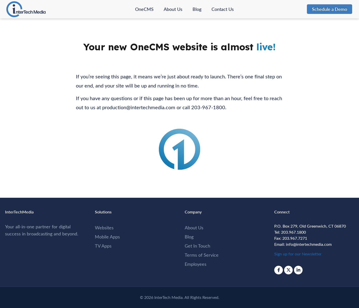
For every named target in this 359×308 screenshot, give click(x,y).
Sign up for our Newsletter (298, 253)
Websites (104, 228)
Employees (195, 264)
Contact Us (223, 9)
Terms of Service (202, 255)
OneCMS (144, 9)
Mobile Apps (107, 237)
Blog (197, 9)
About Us (173, 9)
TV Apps (103, 246)
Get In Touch (197, 246)
